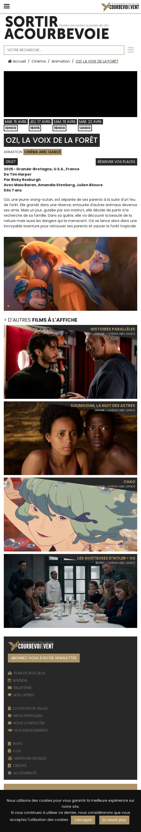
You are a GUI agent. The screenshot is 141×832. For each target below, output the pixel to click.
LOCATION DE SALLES (28, 708)
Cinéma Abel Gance (42, 151)
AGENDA (17, 680)
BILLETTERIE (20, 687)
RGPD (15, 743)
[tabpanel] (70, 274)
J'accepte (83, 819)
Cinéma (39, 61)
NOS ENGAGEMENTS (28, 730)
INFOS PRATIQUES (25, 715)
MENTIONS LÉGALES (27, 758)
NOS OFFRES (21, 695)
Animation (61, 61)
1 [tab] (9, 307)
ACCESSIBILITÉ (22, 772)
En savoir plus (114, 819)
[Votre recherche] (64, 50)
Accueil (17, 61)
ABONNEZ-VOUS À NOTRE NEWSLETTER (43, 657)
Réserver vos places (116, 161)
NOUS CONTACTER (26, 723)
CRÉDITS (17, 765)
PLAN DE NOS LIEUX (26, 673)
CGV (14, 751)
